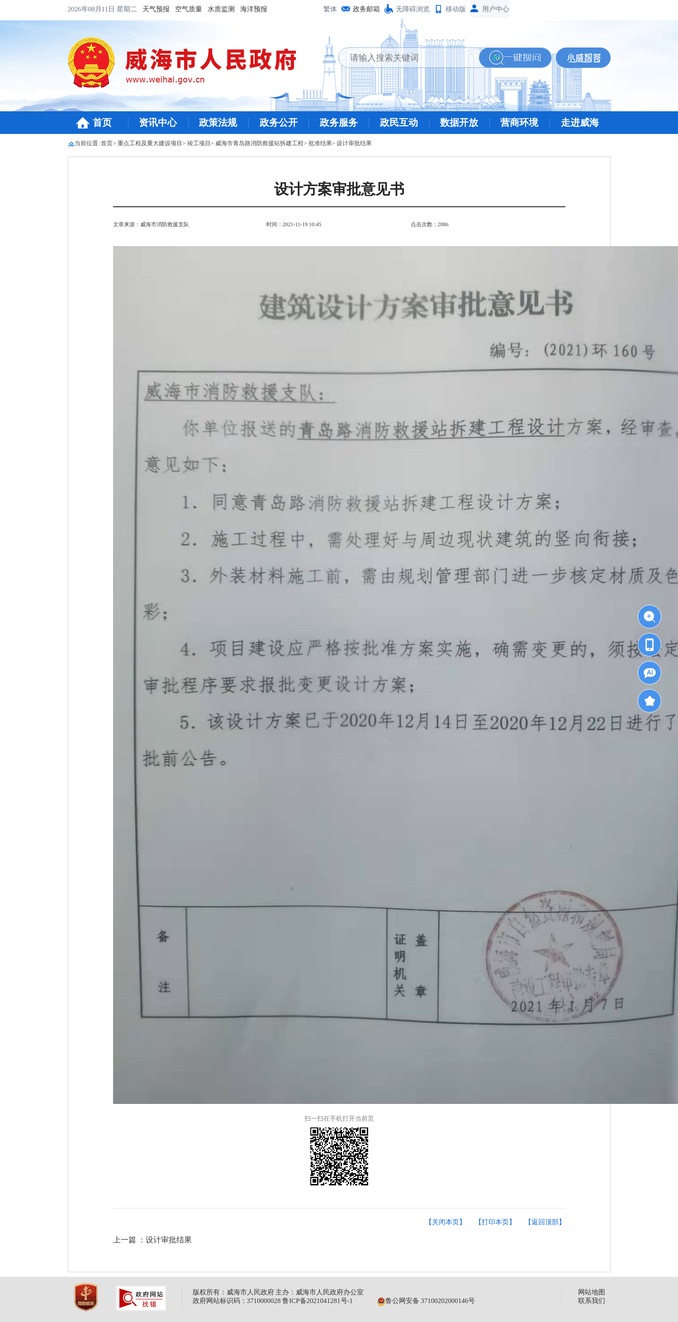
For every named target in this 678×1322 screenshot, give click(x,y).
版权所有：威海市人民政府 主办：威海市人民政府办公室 (278, 1292)
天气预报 (86, 9)
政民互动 (399, 122)
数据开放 (459, 122)
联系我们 (591, 1300)
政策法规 (218, 122)
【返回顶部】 (545, 1222)
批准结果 (320, 143)
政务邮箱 (366, 9)
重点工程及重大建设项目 (150, 143)
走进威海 (580, 122)
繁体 (330, 9)
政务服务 (339, 122)
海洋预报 (184, 9)
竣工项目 (199, 143)
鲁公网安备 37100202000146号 (426, 1300)
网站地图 (591, 1292)
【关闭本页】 (445, 1222)
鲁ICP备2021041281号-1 (317, 1300)
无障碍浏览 (413, 9)
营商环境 (519, 122)
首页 (102, 122)
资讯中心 (158, 122)
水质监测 (152, 9)
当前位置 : (88, 143)
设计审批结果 (354, 143)
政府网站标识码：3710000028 (237, 1300)
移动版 (456, 9)
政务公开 (279, 122)
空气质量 (119, 9)
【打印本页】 (495, 1222)
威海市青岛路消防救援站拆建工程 (259, 143)
